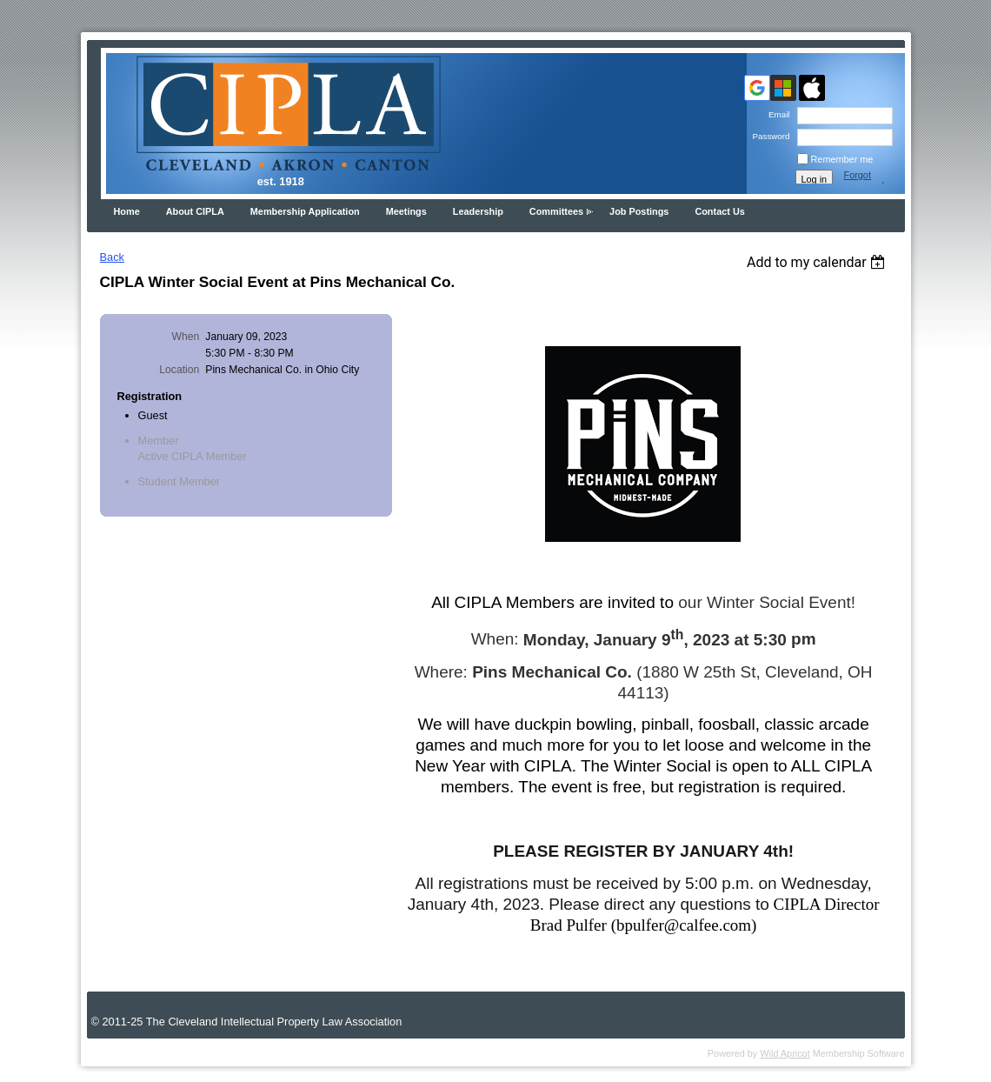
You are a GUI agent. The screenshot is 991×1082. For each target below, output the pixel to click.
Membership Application (305, 211)
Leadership (478, 211)
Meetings (406, 211)
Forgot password (864, 180)
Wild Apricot (784, 1053)
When (186, 337)
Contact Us (719, 211)
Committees (556, 211)
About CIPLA (195, 211)
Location (179, 370)
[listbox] (818, 262)
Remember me (842, 159)
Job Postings (638, 211)
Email (776, 114)
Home (127, 211)
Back (112, 257)
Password (768, 136)
